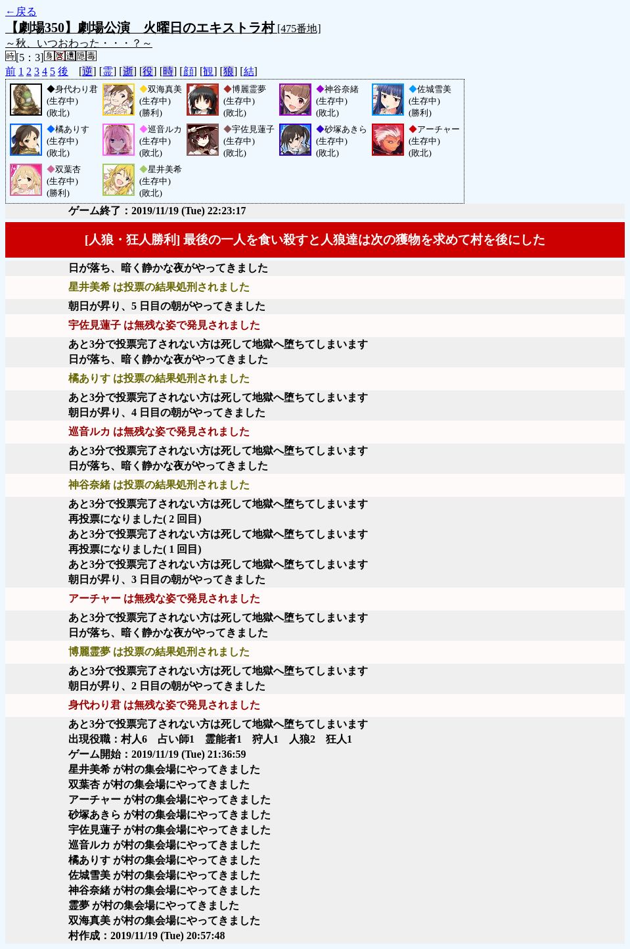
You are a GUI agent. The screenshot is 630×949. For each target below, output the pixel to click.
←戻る (21, 11)
